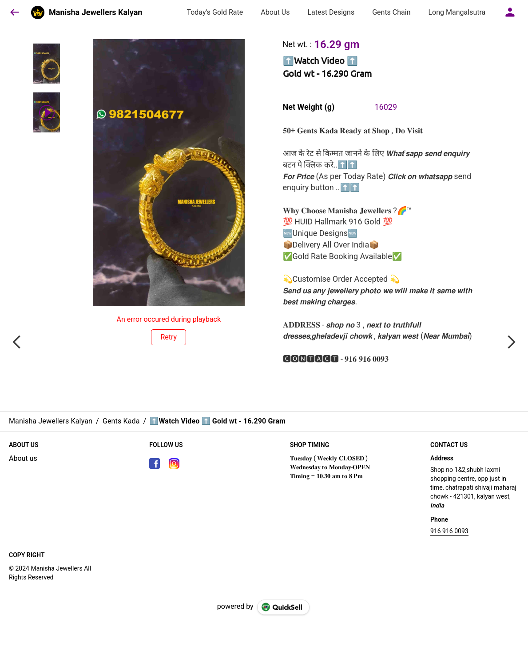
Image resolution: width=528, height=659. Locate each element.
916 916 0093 (449, 531)
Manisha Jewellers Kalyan (95, 12)
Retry (168, 337)
